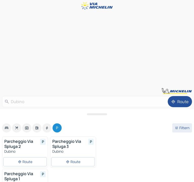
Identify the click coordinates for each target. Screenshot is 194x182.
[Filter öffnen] (182, 127)
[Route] (180, 101)
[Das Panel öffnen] (97, 114)
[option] (6, 127)
